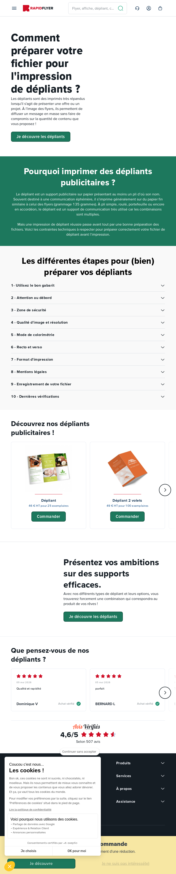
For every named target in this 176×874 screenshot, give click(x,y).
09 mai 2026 (24, 682)
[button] (9, 866)
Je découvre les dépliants (40, 136)
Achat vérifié (66, 703)
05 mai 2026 (102, 682)
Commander (48, 516)
